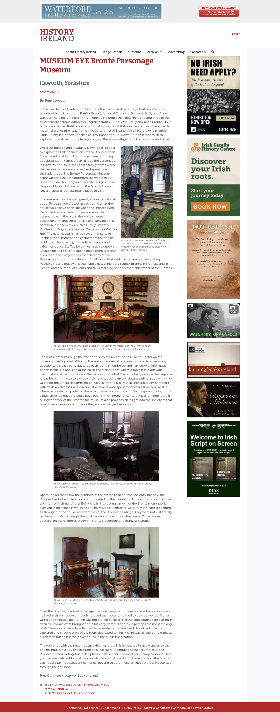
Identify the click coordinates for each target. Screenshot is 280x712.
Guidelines (91, 706)
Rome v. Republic (54, 688)
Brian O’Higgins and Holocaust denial (67, 691)
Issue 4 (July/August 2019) (60, 684)
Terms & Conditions (156, 706)
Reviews (82, 684)
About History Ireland (81, 52)
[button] (213, 51)
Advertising (176, 52)
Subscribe (135, 52)
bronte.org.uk (49, 92)
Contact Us (198, 52)
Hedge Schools (112, 52)
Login (236, 34)
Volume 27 (95, 684)
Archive (156, 51)
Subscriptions (110, 706)
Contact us (74, 706)
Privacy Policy (131, 706)
